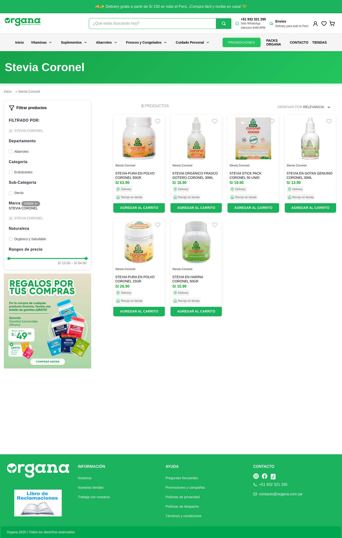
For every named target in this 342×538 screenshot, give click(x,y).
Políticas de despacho (182, 506)
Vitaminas (41, 42)
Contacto (299, 42)
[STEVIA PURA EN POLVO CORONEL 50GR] (139, 164)
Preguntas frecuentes (182, 478)
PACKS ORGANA (273, 42)
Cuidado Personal (193, 42)
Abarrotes (106, 42)
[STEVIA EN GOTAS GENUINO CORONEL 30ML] (310, 164)
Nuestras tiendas (91, 487)
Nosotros (85, 478)
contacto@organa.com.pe (280, 494)
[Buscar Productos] (224, 23)
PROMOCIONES (241, 42)
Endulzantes (23, 172)
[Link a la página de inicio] (8, 91)
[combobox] (160, 23)
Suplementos (74, 42)
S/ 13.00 (64, 263)
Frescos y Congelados (146, 42)
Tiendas (319, 42)
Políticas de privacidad (183, 497)
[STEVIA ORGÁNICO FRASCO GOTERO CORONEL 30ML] (196, 164)
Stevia (19, 193)
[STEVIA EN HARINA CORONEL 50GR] (196, 267)
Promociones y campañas (185, 487)
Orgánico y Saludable (30, 239)
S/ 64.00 (78, 263)
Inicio (19, 42)
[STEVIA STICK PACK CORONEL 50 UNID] (253, 164)
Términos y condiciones (183, 516)
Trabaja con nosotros (94, 497)
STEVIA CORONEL (28, 131)
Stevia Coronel (29, 91)
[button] (47, 120)
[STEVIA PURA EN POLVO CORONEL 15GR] (139, 267)
